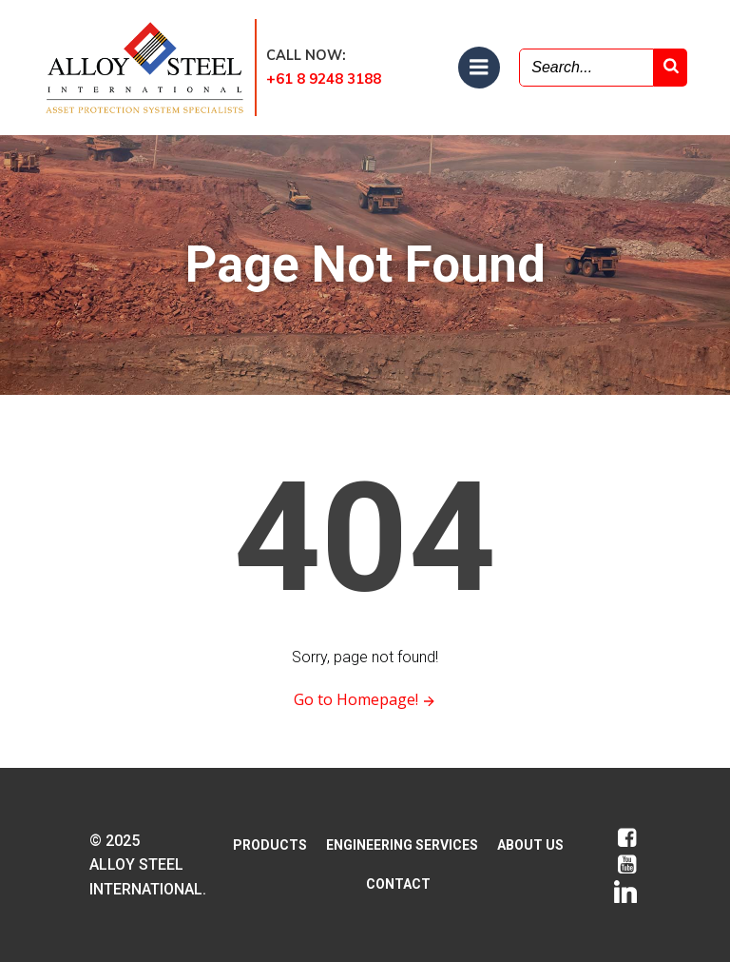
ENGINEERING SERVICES (402, 845)
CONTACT (398, 884)
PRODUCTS (270, 845)
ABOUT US (530, 845)
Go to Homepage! (365, 699)
